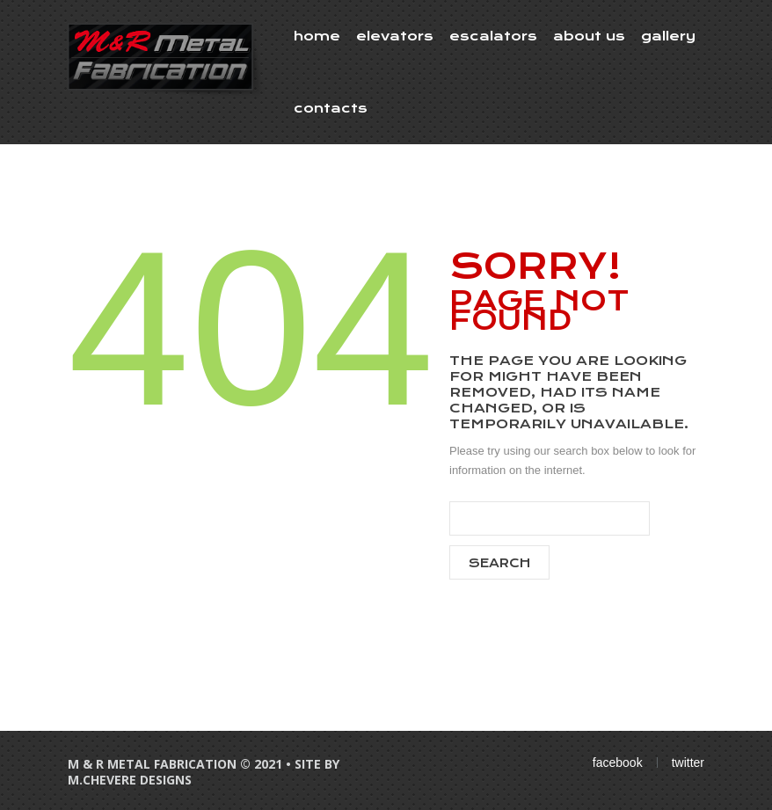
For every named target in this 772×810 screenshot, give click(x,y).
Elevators (394, 36)
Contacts (331, 108)
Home (317, 36)
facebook (618, 762)
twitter (688, 762)
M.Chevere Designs (130, 779)
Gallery (668, 36)
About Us (589, 36)
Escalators (493, 36)
